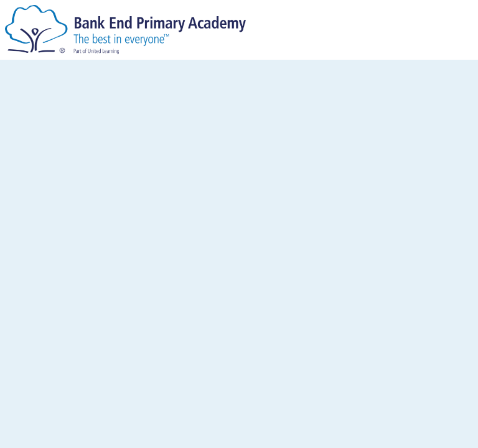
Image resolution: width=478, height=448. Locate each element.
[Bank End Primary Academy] (125, 29)
